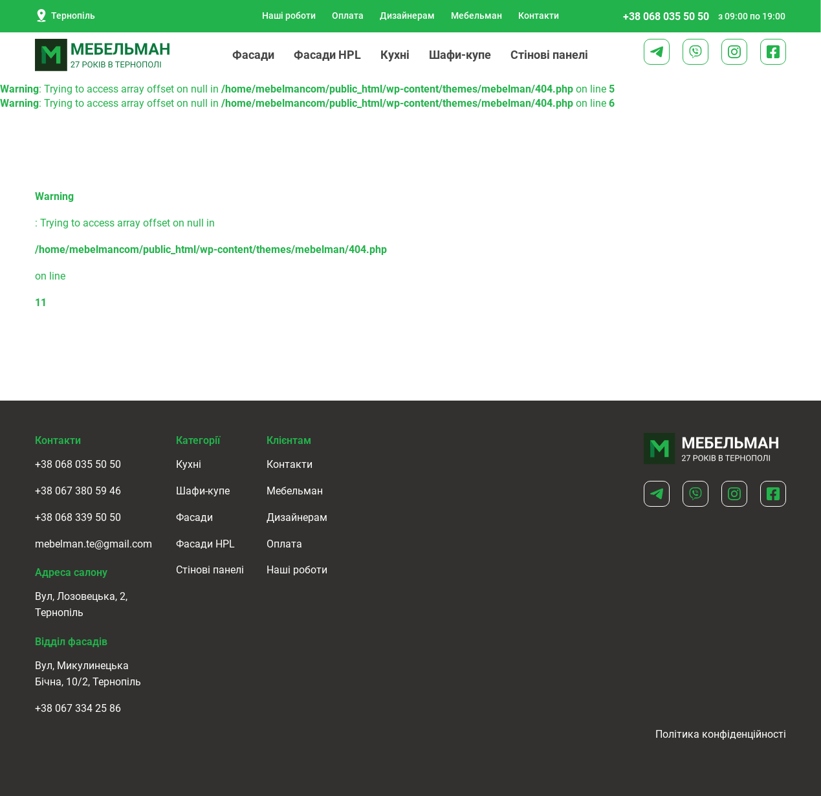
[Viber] (695, 52)
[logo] (103, 55)
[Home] (712, 449)
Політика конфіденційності (720, 734)
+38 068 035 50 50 (666, 16)
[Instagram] (734, 52)
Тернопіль (65, 15)
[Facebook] (773, 52)
